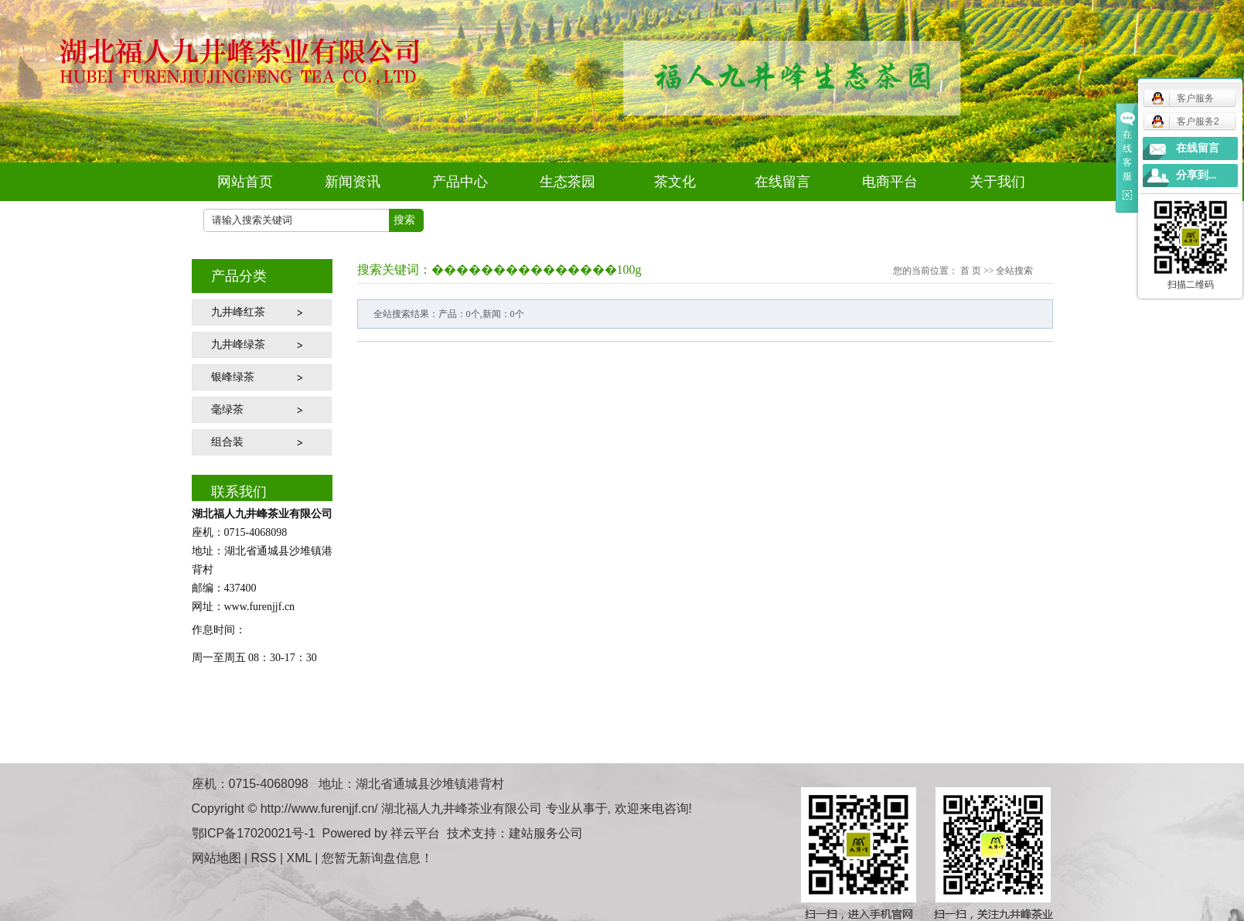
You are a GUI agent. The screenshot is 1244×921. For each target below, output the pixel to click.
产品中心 (460, 181)
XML (299, 858)
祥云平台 (415, 833)
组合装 (227, 442)
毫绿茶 (227, 409)
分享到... (1196, 175)
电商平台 (890, 181)
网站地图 (216, 858)
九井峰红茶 (238, 312)
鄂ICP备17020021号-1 (253, 833)
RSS (264, 858)
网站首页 (245, 181)
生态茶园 (567, 181)
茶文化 (675, 181)
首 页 (970, 270)
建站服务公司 (546, 833)
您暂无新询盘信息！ (377, 858)
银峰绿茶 (232, 377)
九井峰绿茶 (238, 344)
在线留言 (782, 181)
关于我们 (997, 181)
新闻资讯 (352, 181)
